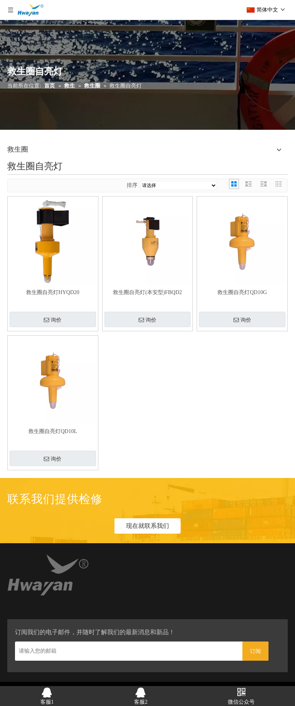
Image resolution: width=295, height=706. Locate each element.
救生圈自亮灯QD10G (242, 292)
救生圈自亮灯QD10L (52, 431)
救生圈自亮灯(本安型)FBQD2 (147, 292)
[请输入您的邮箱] (127, 651)
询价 (52, 320)
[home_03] (48, 576)
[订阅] (255, 651)
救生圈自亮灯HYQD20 (52, 292)
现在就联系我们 (147, 525)
